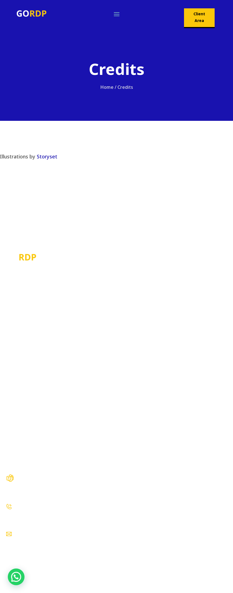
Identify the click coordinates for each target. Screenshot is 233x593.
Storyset (47, 156)
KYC (10, 448)
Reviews (14, 421)
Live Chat (15, 494)
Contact (14, 435)
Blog (10, 395)
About (12, 381)
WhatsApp (17, 522)
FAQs (11, 408)
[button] (16, 577)
